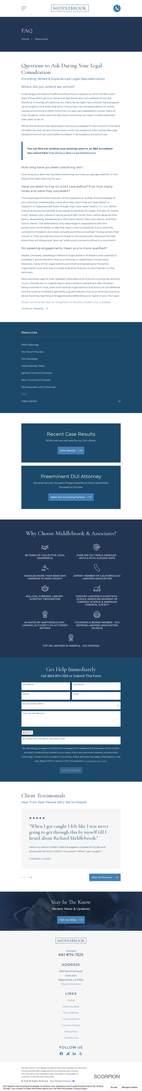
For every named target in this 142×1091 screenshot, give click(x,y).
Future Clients (71, 1019)
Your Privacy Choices (62, 1081)
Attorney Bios (71, 1007)
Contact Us (71, 1038)
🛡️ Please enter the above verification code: (44, 739)
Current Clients (71, 1025)
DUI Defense (71, 1013)
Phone (26, 694)
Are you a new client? (33, 704)
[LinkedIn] (74, 1054)
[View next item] (30, 878)
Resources (71, 1032)
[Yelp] (80, 1054)
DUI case (102, 206)
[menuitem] (71, 345)
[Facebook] (61, 1054)
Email (75, 694)
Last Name (78, 685)
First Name (28, 685)
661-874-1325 (71, 955)
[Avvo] (67, 1054)
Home (71, 1000)
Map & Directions (71, 984)
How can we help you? (34, 714)
